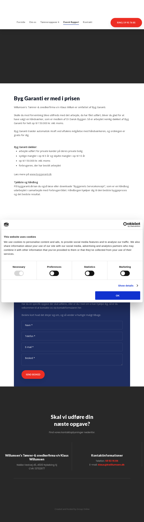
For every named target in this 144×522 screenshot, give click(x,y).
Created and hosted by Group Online (72, 509)
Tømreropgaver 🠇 (49, 22)
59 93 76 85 (111, 461)
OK (118, 295)
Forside (21, 22)
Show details (126, 285)
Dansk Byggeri (71, 22)
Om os (32, 22)
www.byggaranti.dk (40, 174)
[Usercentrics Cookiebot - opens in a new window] (125, 224)
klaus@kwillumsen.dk (111, 464)
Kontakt (87, 22)
